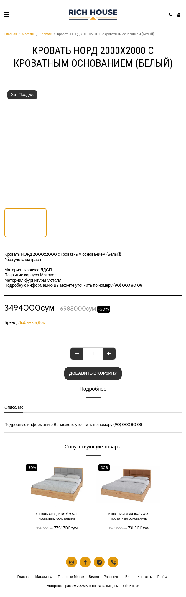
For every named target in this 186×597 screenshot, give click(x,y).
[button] (6, 14)
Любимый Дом (32, 322)
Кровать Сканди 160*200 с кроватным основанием (129, 516)
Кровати (46, 34)
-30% (31, 468)
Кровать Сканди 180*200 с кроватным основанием (57, 516)
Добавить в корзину (93, 373)
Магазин (28, 34)
